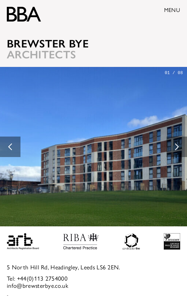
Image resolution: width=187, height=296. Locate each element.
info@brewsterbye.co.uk (37, 285)
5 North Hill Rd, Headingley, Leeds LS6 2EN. (63, 267)
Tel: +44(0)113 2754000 (37, 278)
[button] (10, 147)
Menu (172, 10)
